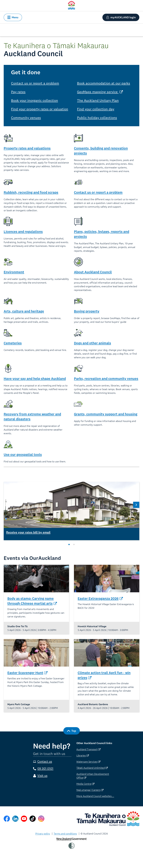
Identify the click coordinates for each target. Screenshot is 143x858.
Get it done (25, 72)
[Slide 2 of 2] (74, 544)
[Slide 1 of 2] (69, 544)
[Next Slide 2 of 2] (136, 505)
